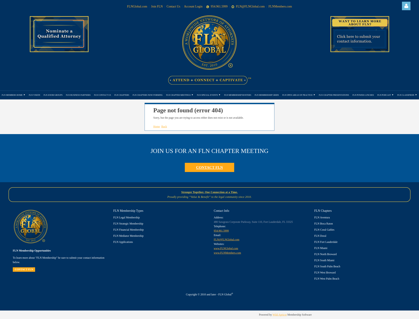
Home (156, 126)
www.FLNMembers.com (227, 252)
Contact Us (173, 6)
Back (164, 126)
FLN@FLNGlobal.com (248, 6)
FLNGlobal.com (137, 6)
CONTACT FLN (209, 167)
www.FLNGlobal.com (226, 248)
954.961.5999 (217, 6)
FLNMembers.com (280, 6)
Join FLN (157, 6)
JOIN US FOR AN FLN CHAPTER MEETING (209, 151)
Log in (406, 6)
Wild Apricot (280, 314)
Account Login (193, 6)
